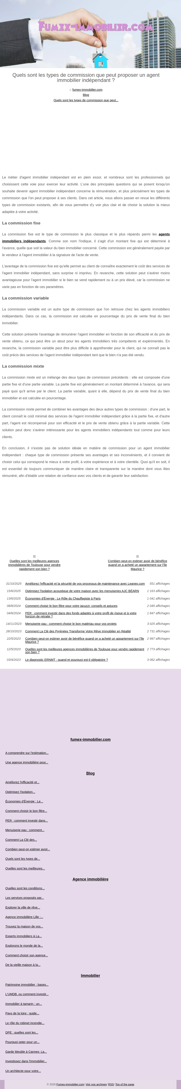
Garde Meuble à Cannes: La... (26, 1051)
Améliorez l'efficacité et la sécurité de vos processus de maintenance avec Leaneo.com (85, 583)
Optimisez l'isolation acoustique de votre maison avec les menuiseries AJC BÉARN (82, 590)
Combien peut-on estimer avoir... (27, 849)
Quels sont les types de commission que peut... (86, 100)
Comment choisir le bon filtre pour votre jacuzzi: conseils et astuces (71, 605)
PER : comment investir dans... (26, 820)
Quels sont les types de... (22, 858)
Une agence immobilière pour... (26, 762)
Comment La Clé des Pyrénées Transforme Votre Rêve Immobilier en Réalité (78, 631)
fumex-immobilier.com (87, 89)
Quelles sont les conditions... (25, 888)
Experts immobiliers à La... (23, 936)
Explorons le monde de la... (24, 945)
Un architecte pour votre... (23, 1071)
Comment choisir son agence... (26, 955)
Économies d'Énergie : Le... (24, 801)
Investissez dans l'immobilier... (26, 1061)
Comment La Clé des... (21, 839)
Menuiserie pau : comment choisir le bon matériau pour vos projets (71, 623)
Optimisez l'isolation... (20, 792)
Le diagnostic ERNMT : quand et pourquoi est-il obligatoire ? (66, 659)
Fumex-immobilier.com (70, 1084)
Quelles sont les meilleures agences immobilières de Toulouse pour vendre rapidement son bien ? (34, 565)
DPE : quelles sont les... (21, 1032)
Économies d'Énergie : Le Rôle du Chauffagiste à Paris (63, 598)
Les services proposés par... (24, 897)
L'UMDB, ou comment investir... (27, 994)
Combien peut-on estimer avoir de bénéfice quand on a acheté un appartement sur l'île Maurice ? (137, 565)
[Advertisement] (86, 135)
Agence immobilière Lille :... (24, 917)
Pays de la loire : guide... (22, 1013)
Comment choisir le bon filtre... (26, 811)
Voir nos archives (96, 1084)
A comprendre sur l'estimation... (27, 753)
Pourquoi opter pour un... (22, 1042)
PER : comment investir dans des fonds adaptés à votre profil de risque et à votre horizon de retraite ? (81, 615)
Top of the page (124, 1084)
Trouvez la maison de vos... (24, 926)
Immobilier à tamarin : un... (23, 1004)
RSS (111, 1084)
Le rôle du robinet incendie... (24, 1023)
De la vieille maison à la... (22, 965)
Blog (86, 95)
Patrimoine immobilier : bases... (27, 984)
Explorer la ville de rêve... (22, 907)
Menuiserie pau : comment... (24, 830)
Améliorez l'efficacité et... (22, 782)
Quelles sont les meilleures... (25, 868)
